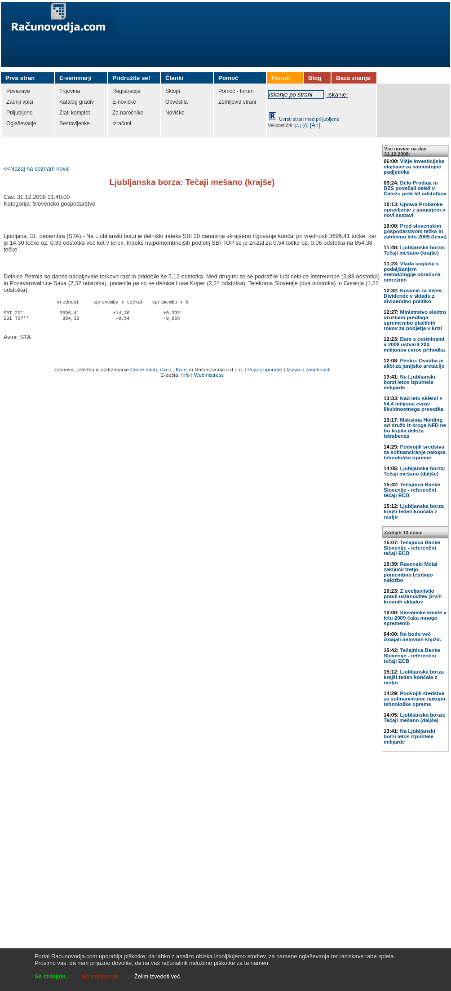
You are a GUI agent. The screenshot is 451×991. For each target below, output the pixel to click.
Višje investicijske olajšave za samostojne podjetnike (414, 167)
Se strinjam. (51, 976)
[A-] (298, 125)
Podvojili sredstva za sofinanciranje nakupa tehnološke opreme (414, 452)
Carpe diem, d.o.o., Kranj (159, 373)
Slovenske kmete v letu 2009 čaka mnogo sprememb (415, 618)
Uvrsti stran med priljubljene (309, 119)
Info (185, 378)
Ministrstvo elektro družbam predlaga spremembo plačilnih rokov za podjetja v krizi (415, 320)
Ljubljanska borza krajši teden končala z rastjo (414, 511)
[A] (306, 125)
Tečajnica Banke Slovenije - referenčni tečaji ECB (412, 490)
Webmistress (209, 378)
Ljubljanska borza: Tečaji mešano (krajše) (415, 250)
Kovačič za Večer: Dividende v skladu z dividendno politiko (414, 296)
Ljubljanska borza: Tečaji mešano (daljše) (415, 471)
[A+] (315, 125)
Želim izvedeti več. (157, 976)
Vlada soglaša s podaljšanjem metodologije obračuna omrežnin (412, 271)
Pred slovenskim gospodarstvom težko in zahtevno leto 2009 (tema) (415, 231)
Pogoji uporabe (265, 373)
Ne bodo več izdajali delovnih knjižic (412, 636)
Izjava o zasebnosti (309, 373)
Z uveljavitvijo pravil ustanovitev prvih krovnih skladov (413, 596)
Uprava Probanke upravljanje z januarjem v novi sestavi (414, 210)
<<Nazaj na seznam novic (37, 168)
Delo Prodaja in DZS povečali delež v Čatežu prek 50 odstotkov (415, 188)
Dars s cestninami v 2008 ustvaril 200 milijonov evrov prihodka (414, 344)
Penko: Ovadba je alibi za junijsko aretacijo (414, 363)
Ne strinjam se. (101, 976)
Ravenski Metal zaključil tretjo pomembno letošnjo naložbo (411, 572)
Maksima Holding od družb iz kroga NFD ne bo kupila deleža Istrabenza (415, 428)
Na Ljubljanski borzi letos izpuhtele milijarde (409, 382)
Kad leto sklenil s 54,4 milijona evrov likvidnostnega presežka (413, 404)
